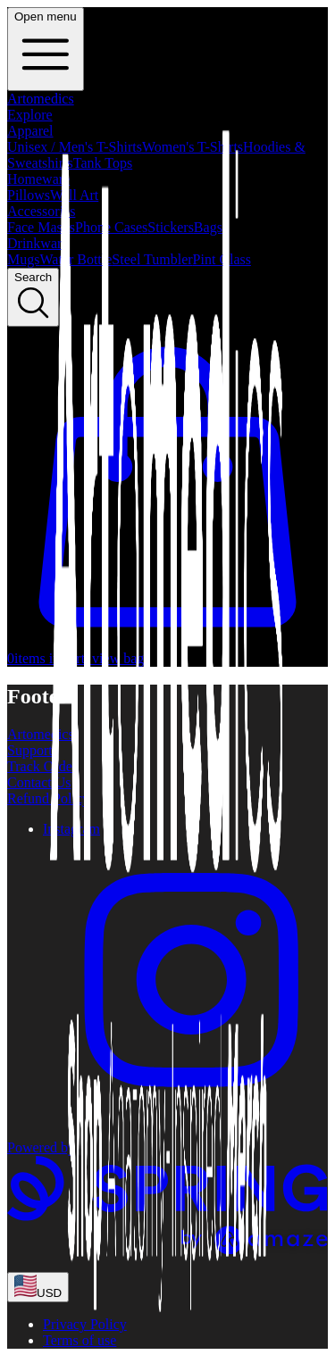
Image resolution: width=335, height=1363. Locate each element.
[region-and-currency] (38, 1287)
